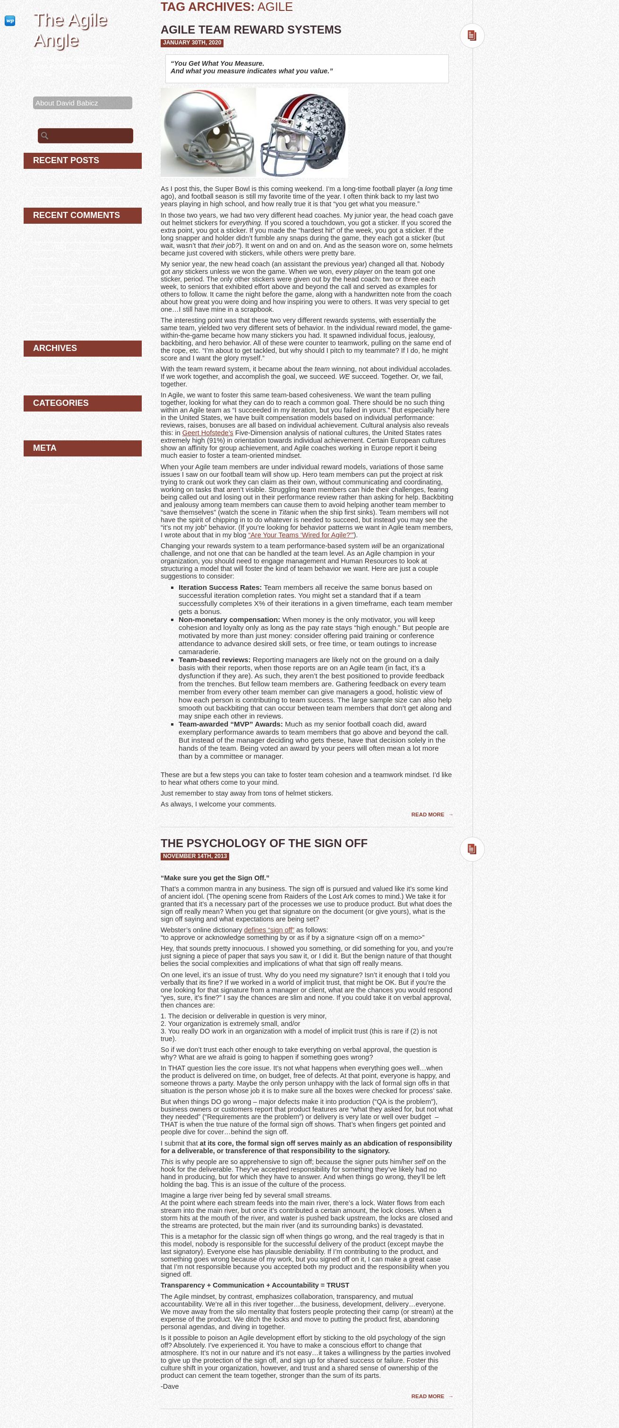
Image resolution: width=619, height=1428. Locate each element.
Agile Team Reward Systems (251, 29)
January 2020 (55, 371)
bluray (42, 300)
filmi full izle (51, 264)
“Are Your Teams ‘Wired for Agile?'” (300, 535)
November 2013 (58, 381)
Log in (42, 471)
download (48, 318)
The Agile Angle (70, 29)
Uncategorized (56, 426)
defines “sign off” (269, 930)
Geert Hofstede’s (207, 433)
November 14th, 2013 (195, 856)
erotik (42, 282)
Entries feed (52, 481)
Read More (429, 814)
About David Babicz (66, 103)
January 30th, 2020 (192, 42)
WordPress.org (57, 501)
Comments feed (58, 491)
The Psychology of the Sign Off (264, 843)
